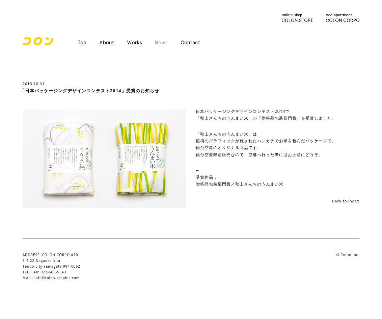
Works (134, 43)
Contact (190, 43)
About (107, 43)
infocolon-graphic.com (57, 277)
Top (82, 43)
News (161, 43)
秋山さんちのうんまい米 (259, 184)
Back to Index (345, 200)
